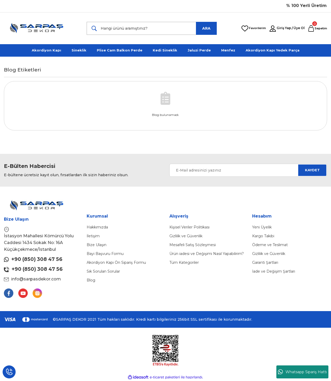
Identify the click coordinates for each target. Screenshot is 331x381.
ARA (206, 28)
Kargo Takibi (263, 236)
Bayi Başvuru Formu (105, 253)
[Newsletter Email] (248, 170)
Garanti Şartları (265, 262)
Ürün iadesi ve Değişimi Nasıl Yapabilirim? (206, 253)
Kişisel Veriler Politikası (189, 227)
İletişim (93, 236)
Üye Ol (299, 28)
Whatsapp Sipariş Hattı (302, 372)
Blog (91, 280)
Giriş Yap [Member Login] (284, 28)
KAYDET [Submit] (312, 170)
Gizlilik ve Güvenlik (185, 236)
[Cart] (317, 28)
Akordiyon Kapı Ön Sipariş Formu (116, 262)
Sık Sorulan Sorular (103, 271)
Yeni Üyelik (262, 227)
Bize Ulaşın (96, 244)
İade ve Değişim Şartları (273, 271)
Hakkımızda (97, 227)
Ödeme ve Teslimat (270, 244)
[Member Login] (273, 28)
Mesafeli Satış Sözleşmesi (192, 244)
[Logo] (40, 28)
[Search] (152, 28)
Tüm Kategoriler (184, 262)
